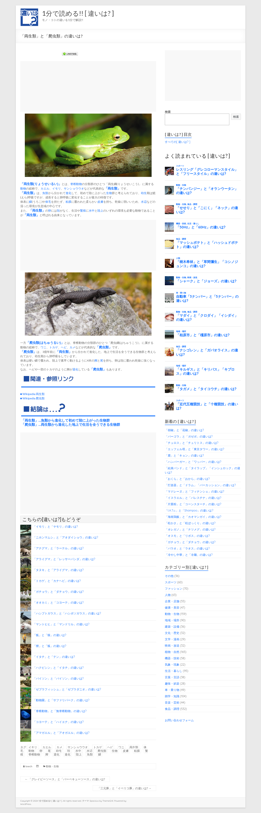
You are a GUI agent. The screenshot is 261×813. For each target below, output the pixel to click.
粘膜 (68, 201)
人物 (168, 595)
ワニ (43, 347)
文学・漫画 (172, 639)
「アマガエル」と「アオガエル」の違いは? (61, 733)
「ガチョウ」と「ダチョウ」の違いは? (58, 591)
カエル (45, 188)
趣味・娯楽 (172, 683)
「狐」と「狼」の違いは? (49, 635)
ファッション (173, 588)
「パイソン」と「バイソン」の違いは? (58, 678)
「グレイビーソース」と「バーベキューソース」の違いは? (65, 779)
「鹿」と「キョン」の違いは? (184, 455)
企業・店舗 (172, 601)
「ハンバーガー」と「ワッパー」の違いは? (193, 462)
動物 (23, 188)
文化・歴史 (172, 633)
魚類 (45, 193)
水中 (92, 210)
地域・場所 (172, 620)
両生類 (28, 184)
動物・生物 (52, 766)
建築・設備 (172, 626)
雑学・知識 (172, 696)
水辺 (144, 201)
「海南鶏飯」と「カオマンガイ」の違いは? (193, 517)
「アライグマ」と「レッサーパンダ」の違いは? (64, 559)
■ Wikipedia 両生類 (32, 394)
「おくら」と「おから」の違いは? (187, 479)
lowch (29, 766)
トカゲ (53, 347)
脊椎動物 (76, 184)
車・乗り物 (172, 690)
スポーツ (170, 582)
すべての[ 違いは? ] (177, 142)
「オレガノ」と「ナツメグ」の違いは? (190, 529)
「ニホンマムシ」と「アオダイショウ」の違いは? (65, 537)
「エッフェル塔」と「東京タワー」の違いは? (194, 449)
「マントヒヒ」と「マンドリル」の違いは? (61, 624)
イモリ (56, 188)
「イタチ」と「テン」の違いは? (54, 657)
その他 (169, 576)
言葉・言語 (172, 677)
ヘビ (64, 347)
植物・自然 (172, 652)
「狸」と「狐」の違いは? (49, 646)
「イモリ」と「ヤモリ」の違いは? (55, 526)
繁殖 (83, 210)
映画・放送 (172, 645)
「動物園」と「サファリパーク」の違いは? (61, 700)
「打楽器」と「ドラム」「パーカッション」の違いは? (200, 485)
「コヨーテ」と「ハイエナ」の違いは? (58, 722)
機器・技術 (172, 658)
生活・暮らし (173, 671)
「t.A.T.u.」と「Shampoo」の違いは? (189, 510)
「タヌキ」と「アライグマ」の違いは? (58, 570)
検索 (168, 112)
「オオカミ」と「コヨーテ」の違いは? (58, 602)
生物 (109, 193)
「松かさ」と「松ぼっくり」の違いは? (190, 523)
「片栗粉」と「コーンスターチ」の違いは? (193, 504)
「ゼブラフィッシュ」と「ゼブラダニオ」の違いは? (67, 689)
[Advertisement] (88, 86)
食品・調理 (172, 709)
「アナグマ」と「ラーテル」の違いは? (58, 548)
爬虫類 (34, 343)
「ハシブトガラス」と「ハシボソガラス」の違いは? (67, 613)
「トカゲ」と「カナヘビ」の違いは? (57, 581)
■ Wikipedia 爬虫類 (32, 398)
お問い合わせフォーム (179, 720)
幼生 (144, 193)
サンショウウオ (74, 188)
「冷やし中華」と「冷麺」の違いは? (189, 555)
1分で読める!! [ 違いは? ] (78, 13)
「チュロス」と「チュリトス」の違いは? (191, 443)
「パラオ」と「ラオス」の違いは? (187, 548)
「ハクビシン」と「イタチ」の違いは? (58, 667)
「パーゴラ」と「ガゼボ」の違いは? (189, 436)
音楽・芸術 (172, 702)
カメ (72, 347)
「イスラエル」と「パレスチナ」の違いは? (193, 498)
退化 (75, 369)
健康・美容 (172, 607)
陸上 (100, 210)
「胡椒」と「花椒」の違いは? (184, 430)
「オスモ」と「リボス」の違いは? (187, 536)
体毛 (48, 201)
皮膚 (100, 201)
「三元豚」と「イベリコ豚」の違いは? (124, 788)
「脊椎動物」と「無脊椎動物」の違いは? (60, 711)
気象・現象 (172, 664)
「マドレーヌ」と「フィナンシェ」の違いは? (194, 491)
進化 (68, 193)
